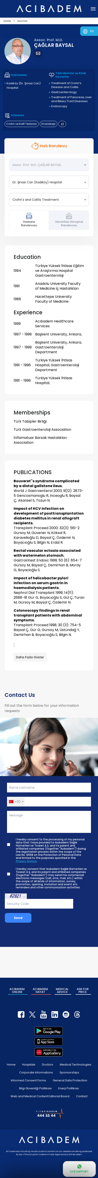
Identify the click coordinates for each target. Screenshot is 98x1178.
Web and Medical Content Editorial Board (40, 1096)
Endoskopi (48, 124)
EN (92, 31)
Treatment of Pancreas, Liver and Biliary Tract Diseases (71, 99)
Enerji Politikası (68, 1088)
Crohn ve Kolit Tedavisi (21, 124)
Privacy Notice (26, 861)
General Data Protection (70, 1080)
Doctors (47, 1064)
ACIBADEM (17, 990)
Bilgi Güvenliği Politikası (35, 1088)
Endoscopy (59, 106)
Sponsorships (69, 1072)
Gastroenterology (64, 92)
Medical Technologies (75, 1064)
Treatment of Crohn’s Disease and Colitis (66, 85)
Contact (81, 1096)
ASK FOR (83, 990)
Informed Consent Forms (28, 1080)
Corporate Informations (36, 1072)
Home (11, 1064)
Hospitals (28, 1064)
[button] (16, 801)
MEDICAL (62, 990)
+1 (62, 124)
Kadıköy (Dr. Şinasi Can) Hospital (24, 85)
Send (18, 918)
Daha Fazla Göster (30, 657)
